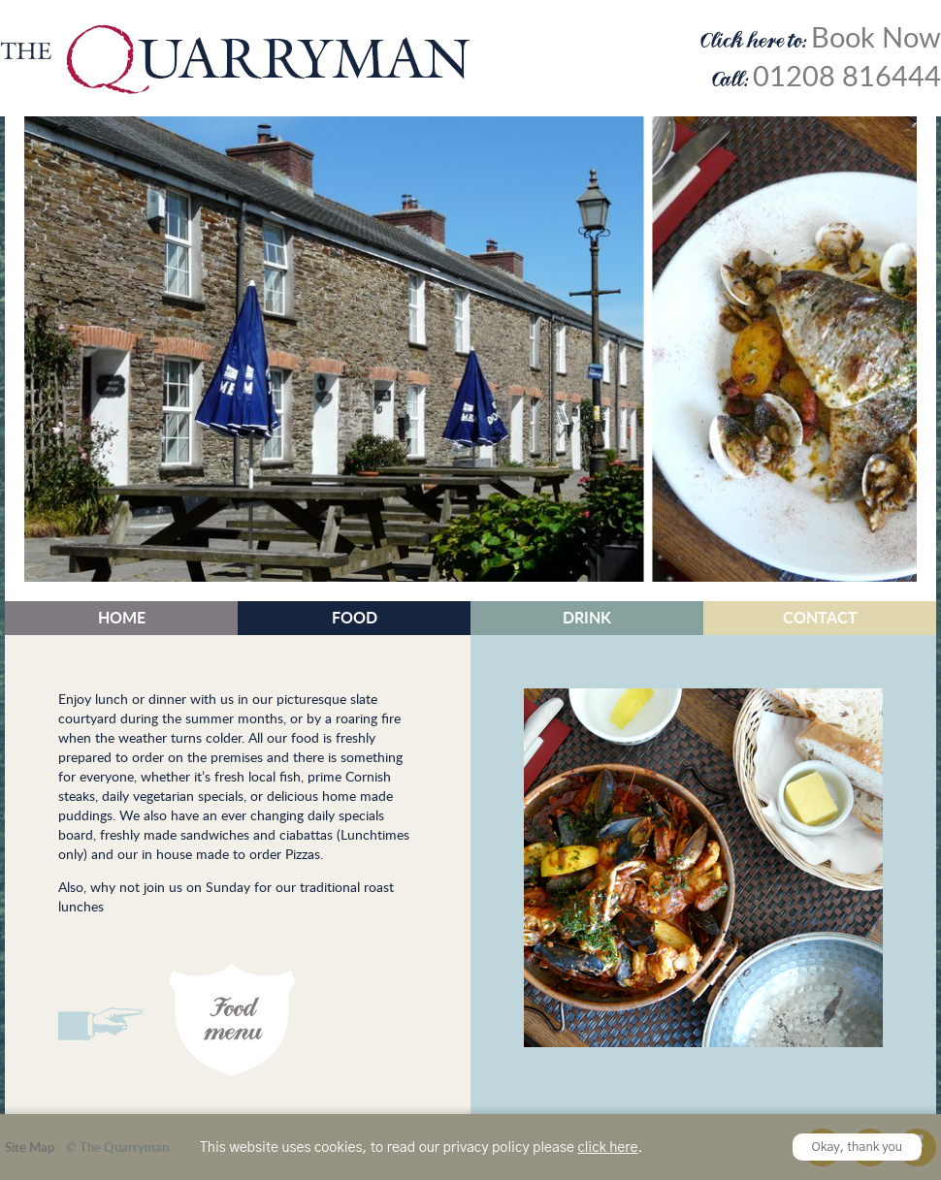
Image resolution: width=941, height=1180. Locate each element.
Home (122, 617)
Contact (820, 617)
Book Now (876, 36)
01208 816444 (847, 75)
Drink (587, 617)
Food (354, 617)
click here (607, 1148)
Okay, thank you (857, 1147)
